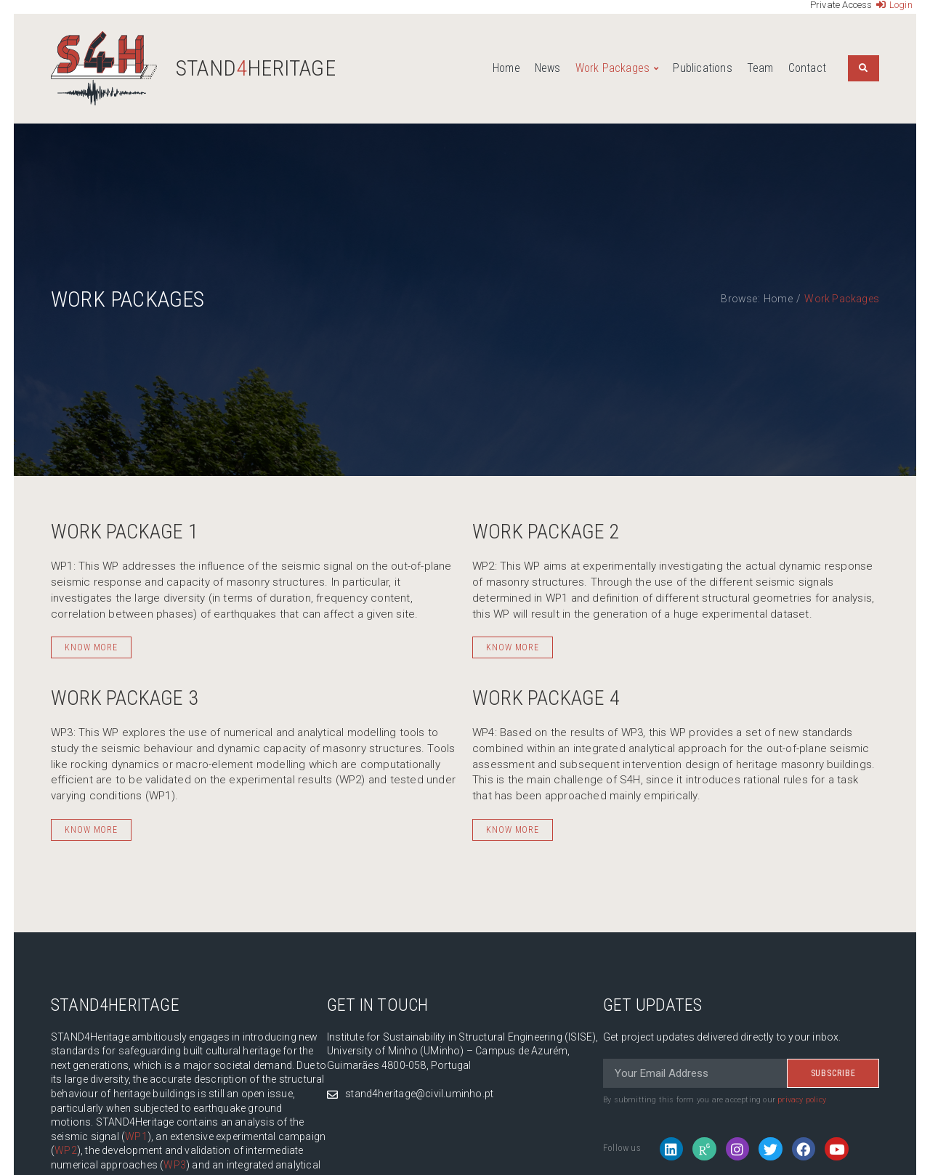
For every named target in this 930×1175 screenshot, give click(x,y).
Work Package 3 (124, 698)
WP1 (136, 1136)
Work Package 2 (546, 532)
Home (778, 298)
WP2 (65, 1150)
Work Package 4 (546, 698)
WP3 (174, 1165)
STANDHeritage (256, 68)
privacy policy (801, 1100)
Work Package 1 (124, 532)
